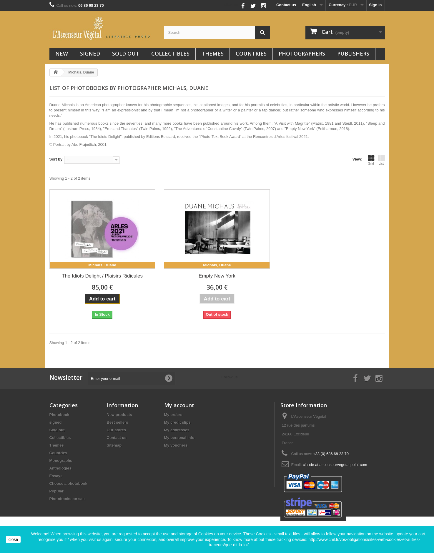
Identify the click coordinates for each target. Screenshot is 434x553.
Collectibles (170, 53)
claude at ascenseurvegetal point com (335, 464)
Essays (56, 476)
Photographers (302, 53)
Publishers (353, 53)
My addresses (176, 430)
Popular (56, 491)
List (381, 160)
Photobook (59, 414)
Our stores (116, 430)
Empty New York (217, 276)
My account (179, 405)
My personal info (179, 437)
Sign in (375, 5)
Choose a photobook (68, 483)
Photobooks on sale (67, 499)
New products (119, 414)
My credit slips (177, 422)
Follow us (230, 4)
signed (90, 53)
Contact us (286, 5)
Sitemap (114, 445)
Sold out (125, 53)
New (61, 53)
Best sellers (117, 422)
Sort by (56, 159)
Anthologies (60, 468)
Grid (371, 160)
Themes (213, 53)
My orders (173, 414)
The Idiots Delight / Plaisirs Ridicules (102, 276)
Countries (251, 53)
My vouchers (175, 445)
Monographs (60, 460)
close (13, 539)
